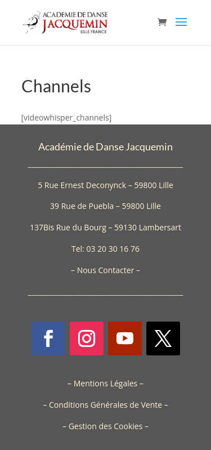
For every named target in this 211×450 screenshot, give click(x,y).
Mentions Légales (106, 383)
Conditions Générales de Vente (105, 404)
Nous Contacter (105, 270)
